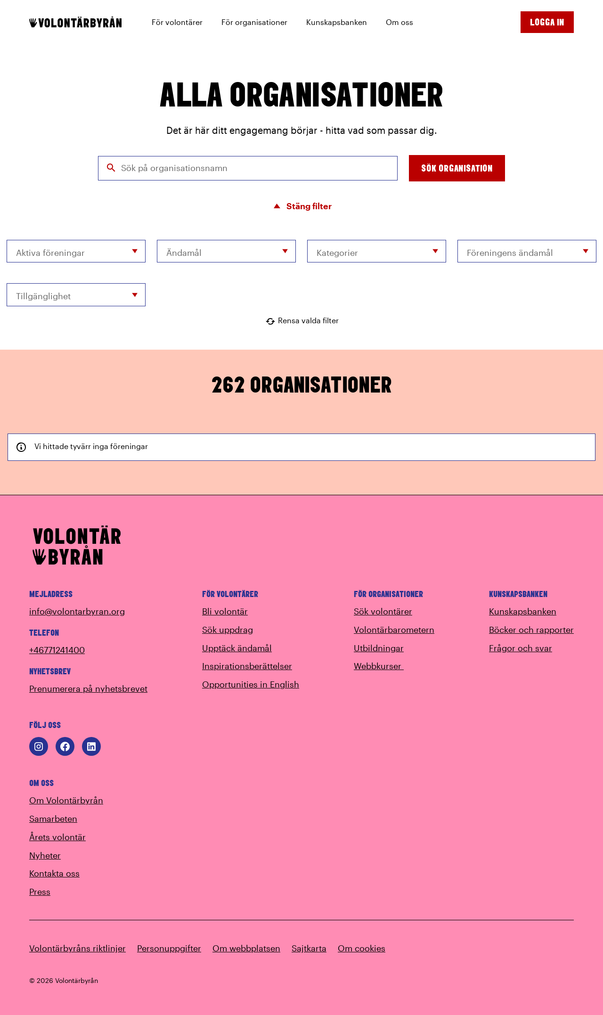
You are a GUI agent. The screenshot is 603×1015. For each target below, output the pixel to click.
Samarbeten (53, 818)
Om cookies (361, 948)
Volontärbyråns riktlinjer (77, 948)
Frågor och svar (520, 648)
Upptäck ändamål (237, 648)
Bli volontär (225, 611)
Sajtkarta (309, 948)
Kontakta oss (54, 873)
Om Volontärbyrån (66, 800)
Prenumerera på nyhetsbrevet (88, 688)
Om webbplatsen (246, 948)
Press (39, 891)
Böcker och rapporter (531, 629)
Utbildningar (379, 648)
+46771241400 (57, 650)
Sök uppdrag (227, 629)
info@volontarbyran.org (77, 611)
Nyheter (45, 855)
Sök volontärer (383, 611)
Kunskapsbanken (522, 611)
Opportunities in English (250, 684)
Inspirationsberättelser (247, 666)
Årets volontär (57, 837)
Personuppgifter (169, 948)
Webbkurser (384, 666)
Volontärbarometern (394, 629)
